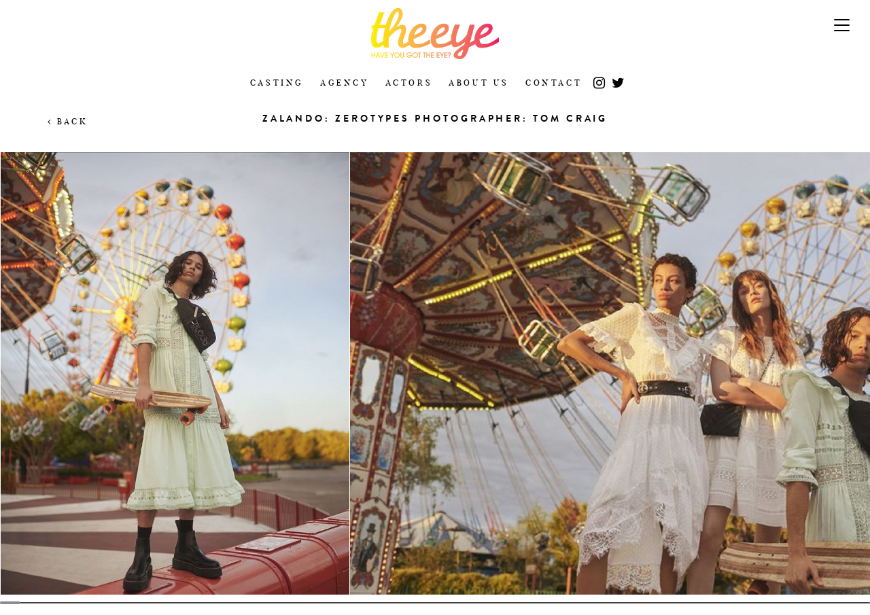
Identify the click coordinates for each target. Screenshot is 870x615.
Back (68, 121)
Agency (344, 82)
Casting (277, 82)
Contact (553, 82)
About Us (479, 82)
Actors (409, 82)
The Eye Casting (435, 33)
